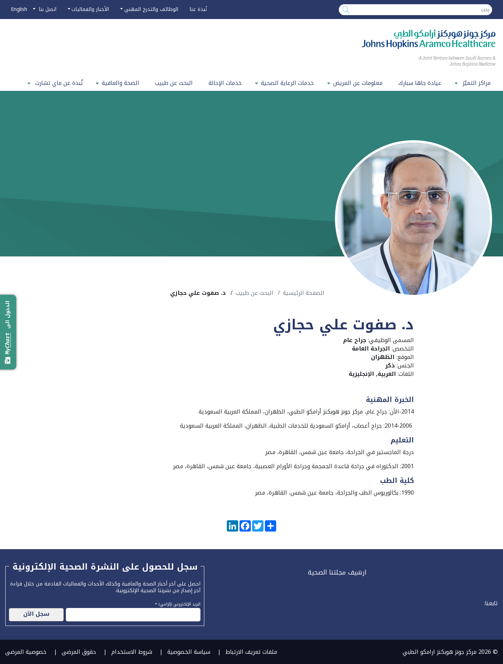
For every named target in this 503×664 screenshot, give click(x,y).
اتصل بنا (46, 9)
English (19, 9)
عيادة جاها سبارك (419, 82)
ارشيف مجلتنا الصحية (337, 572)
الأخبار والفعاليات (90, 9)
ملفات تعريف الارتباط (251, 651)
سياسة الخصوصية (188, 651)
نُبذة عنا (198, 9)
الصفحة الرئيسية (303, 292)
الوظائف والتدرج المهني (151, 9)
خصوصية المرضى (25, 651)
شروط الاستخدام (131, 651)
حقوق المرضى (79, 651)
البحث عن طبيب (174, 82)
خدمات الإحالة (225, 82)
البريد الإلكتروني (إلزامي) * (177, 603)
